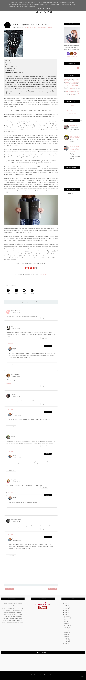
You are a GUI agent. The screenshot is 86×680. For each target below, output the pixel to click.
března (66, 632)
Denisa (14, 348)
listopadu (66, 618)
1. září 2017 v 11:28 (16, 312)
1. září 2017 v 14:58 (16, 396)
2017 (66, 614)
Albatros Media (43, 274)
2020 (66, 608)
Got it (48, 9)
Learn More (40, 9)
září (65, 621)
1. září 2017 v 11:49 (16, 328)
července (66, 625)
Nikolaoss (13, 326)
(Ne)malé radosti (68, 79)
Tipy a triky (69, 93)
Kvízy (77, 88)
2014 (66, 641)
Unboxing (76, 93)
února (66, 634)
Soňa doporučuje (70, 91)
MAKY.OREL (6, 622)
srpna (65, 623)
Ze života (72, 94)
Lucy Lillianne (15, 480)
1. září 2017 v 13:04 (16, 376)
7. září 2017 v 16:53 (17, 415)
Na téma (66, 90)
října (65, 619)
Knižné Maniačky (15, 310)
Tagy (78, 91)
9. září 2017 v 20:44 (16, 521)
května (66, 629)
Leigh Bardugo (48, 27)
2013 (66, 643)
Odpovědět (44, 318)
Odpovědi (10, 343)
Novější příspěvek (9, 588)
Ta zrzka (43, 11)
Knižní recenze (41, 27)
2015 (66, 640)
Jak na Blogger (68, 82)
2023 (66, 603)
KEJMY (8, 384)
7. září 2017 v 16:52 (17, 457)
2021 (66, 607)
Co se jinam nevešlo (75, 80)
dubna (66, 630)
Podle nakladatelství (72, 110)
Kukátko (71, 88)
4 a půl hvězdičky (29, 27)
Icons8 (20, 622)
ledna (65, 636)
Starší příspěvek (52, 588)
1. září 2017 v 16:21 (16, 481)
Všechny (72, 105)
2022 (66, 605)
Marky (13, 436)
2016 (66, 638)
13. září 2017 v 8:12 (17, 540)
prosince (66, 616)
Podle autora (72, 108)
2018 (66, 612)
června (66, 627)
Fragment (35, 27)
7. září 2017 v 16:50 (17, 349)
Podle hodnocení (72, 113)
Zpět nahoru (43, 677)
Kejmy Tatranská (15, 374)
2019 (66, 610)
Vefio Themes (53, 674)
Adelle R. (13, 394)
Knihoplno (73, 83)
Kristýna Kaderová (16, 519)
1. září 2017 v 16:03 (16, 438)
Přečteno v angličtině (74, 90)
